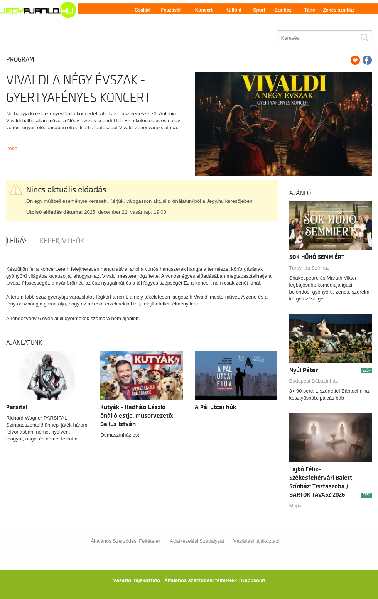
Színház (283, 10)
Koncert (204, 10)
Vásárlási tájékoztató (256, 541)
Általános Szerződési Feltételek (125, 541)
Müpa (295, 505)
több (12, 148)
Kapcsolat (253, 580)
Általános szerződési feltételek (200, 580)
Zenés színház (338, 10)
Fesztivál (171, 10)
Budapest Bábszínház (313, 381)
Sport (259, 10)
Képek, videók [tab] (62, 241)
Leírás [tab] (17, 241)
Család (142, 10)
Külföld (233, 10)
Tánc (309, 10)
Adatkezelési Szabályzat (197, 541)
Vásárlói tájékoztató (136, 580)
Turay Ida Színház (309, 268)
